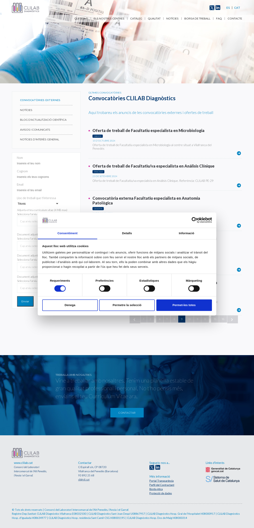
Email (20, 184)
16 (223, 319)
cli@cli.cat (83, 479)
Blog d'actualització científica (43, 119)
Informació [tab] (186, 233)
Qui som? (81, 18)
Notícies (172, 18)
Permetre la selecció (127, 305)
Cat (237, 8)
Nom (20, 157)
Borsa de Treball (197, 18)
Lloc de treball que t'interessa (36, 198)
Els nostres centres (109, 18)
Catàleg (136, 18)
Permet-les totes (184, 305)
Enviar (25, 301)
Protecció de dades (160, 493)
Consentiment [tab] (67, 233)
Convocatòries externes (40, 100)
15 (215, 319)
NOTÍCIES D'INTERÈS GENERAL (39, 139)
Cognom (22, 171)
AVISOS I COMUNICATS (35, 129)
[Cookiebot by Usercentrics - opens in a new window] (194, 220)
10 (189, 319)
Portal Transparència (161, 480)
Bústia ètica (156, 489)
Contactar (127, 412)
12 (205, 319)
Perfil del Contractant (161, 485)
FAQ (219, 18)
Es (228, 8)
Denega (69, 305)
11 (197, 319)
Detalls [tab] (127, 233)
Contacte (235, 18)
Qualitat (154, 18)
